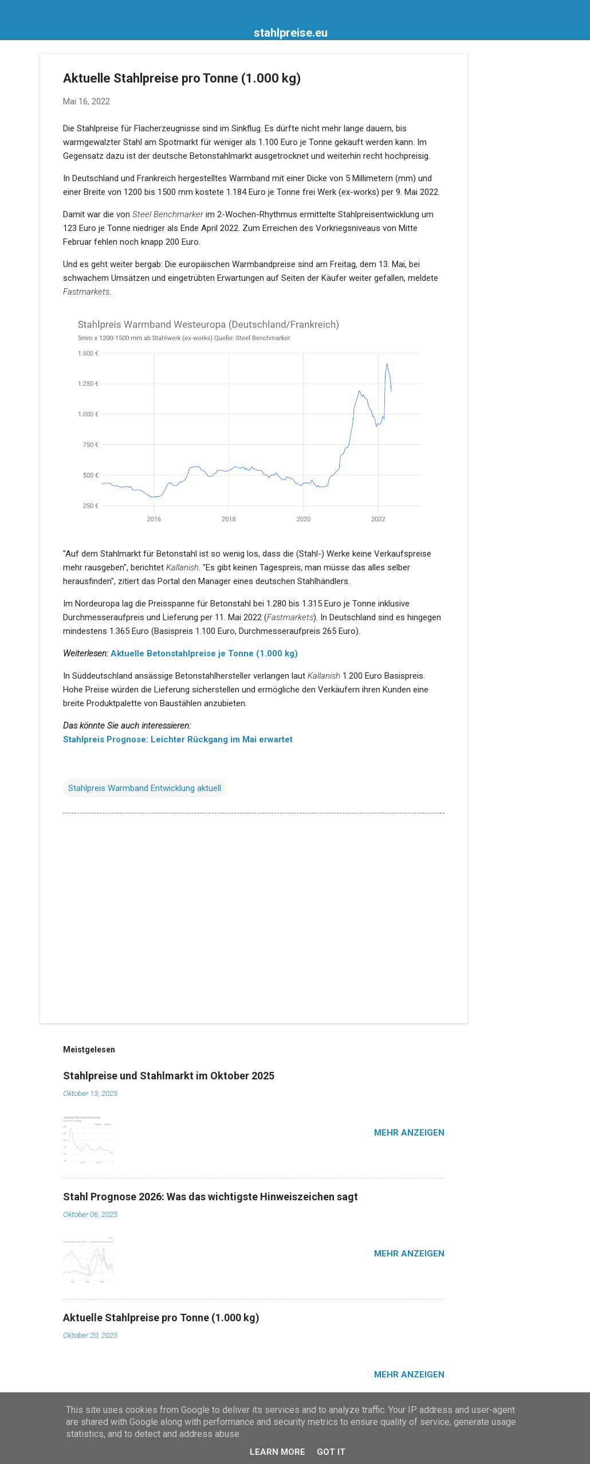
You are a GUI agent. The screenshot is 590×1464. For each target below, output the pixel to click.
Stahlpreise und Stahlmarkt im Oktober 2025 (168, 1076)
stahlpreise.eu (291, 33)
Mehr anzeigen (409, 1133)
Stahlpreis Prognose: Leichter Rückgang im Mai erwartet (178, 739)
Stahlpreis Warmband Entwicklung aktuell (144, 788)
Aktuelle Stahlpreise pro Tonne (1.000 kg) (161, 1318)
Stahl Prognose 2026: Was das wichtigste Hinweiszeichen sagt (210, 1197)
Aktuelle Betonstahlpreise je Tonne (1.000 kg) (204, 653)
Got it (331, 1452)
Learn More (277, 1452)
